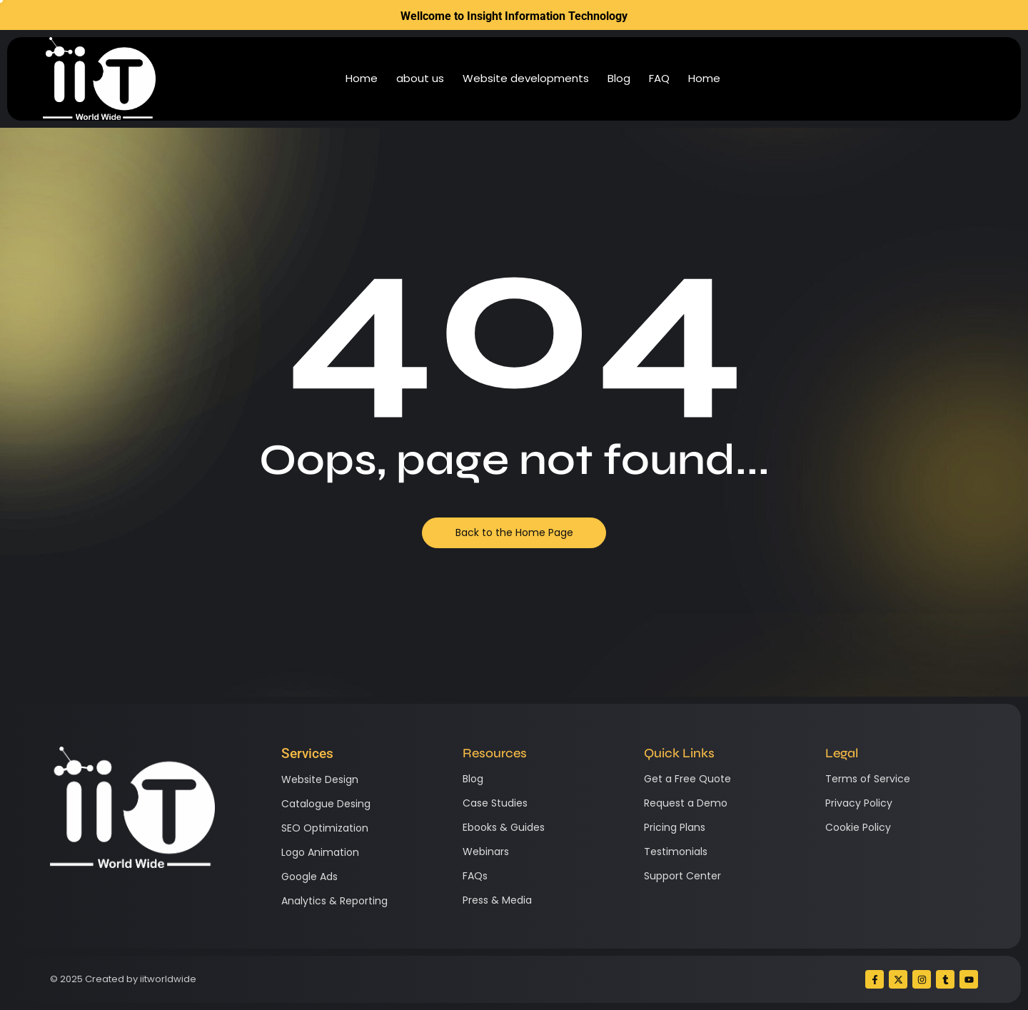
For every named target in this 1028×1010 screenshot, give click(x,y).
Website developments (526, 78)
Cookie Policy (858, 827)
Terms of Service (867, 779)
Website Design (319, 779)
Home (362, 78)
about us (420, 78)
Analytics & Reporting (334, 901)
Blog (619, 78)
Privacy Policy (858, 803)
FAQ (659, 78)
